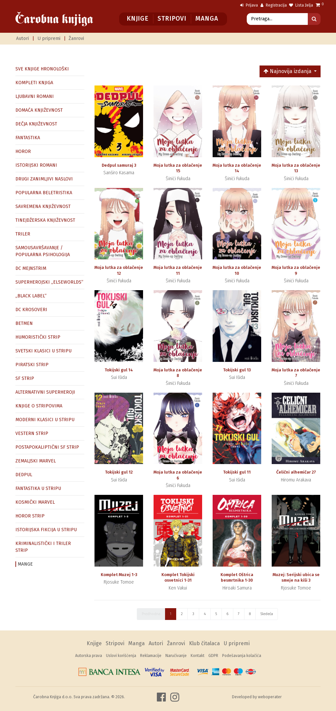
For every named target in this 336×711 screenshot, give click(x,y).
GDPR (213, 655)
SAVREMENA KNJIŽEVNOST (43, 206)
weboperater (270, 696)
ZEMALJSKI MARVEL (35, 461)
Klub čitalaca (204, 643)
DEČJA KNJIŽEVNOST (36, 124)
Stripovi (172, 18)
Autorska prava (88, 655)
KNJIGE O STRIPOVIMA (38, 406)
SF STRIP (24, 378)
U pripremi (48, 38)
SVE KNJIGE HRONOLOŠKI (42, 69)
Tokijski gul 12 (119, 472)
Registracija (274, 5)
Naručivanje (176, 655)
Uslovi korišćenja (121, 655)
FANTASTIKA (27, 137)
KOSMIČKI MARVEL (35, 502)
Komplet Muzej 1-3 (119, 574)
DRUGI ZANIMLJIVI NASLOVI (44, 179)
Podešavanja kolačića (241, 655)
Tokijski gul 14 (119, 369)
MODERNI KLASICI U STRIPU (44, 419)
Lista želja (301, 5)
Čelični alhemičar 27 (296, 472)
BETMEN (24, 323)
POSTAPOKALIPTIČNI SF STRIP (47, 447)
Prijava (249, 5)
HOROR (23, 151)
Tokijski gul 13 (237, 369)
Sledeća (266, 614)
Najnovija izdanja (288, 71)
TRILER (22, 234)
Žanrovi (76, 38)
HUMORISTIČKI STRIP (37, 337)
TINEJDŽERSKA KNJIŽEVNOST (45, 220)
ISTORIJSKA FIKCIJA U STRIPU (46, 530)
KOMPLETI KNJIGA (34, 82)
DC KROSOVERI (31, 309)
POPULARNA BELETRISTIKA (43, 193)
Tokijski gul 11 (237, 472)
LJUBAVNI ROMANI (34, 96)
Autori (22, 38)
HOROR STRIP (30, 516)
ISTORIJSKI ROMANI (36, 165)
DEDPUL (23, 474)
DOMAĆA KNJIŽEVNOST (39, 110)
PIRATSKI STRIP (32, 364)
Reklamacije (150, 655)
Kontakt (197, 655)
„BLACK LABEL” (31, 296)
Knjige (138, 18)
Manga (206, 18)
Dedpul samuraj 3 (119, 165)
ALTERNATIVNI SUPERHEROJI (45, 392)
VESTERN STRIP (31, 433)
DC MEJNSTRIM (30, 268)
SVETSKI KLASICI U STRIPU (43, 351)
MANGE (25, 564)
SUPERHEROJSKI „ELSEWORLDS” (49, 282)
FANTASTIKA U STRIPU (38, 488)
